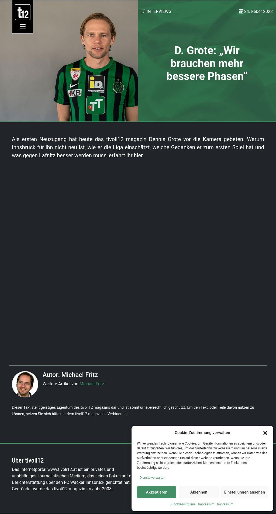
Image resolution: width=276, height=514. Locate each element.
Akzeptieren (156, 492)
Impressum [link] (206, 504)
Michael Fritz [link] (92, 383)
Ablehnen (198, 492)
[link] (23, 12)
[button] (265, 432)
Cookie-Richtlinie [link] (183, 504)
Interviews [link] (159, 11)
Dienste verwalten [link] (152, 478)
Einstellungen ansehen (244, 492)
